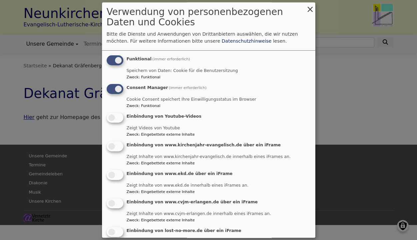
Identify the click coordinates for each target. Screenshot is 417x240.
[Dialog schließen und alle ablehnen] (310, 6)
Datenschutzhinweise (246, 41)
